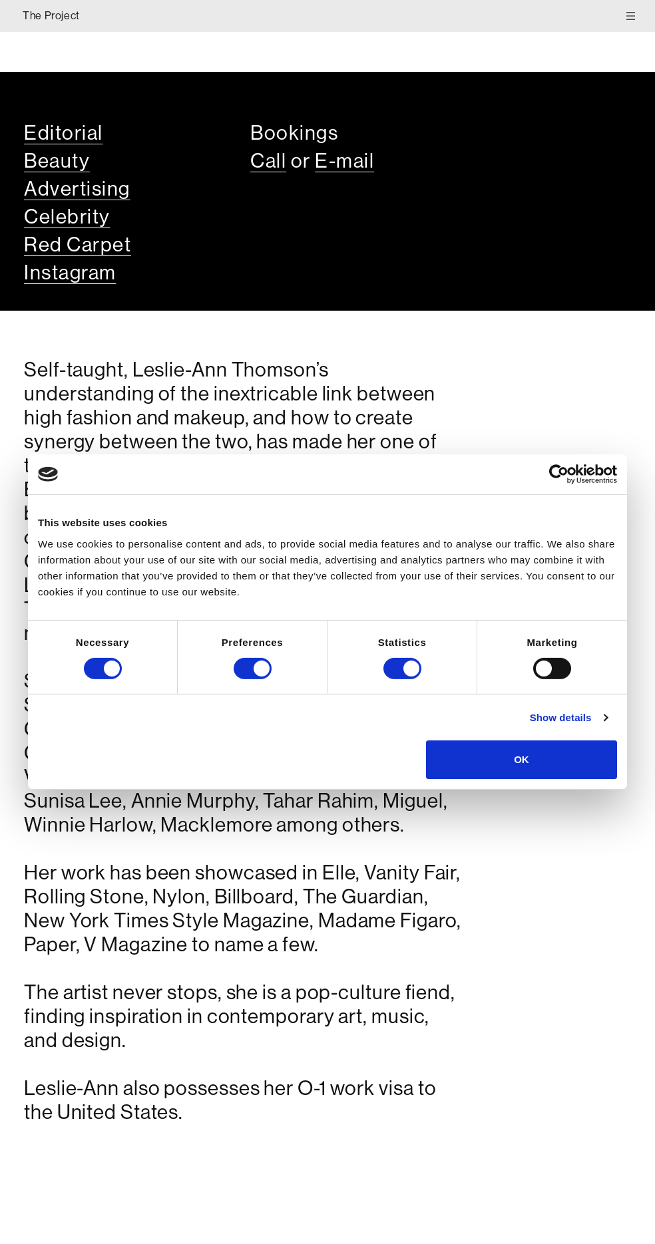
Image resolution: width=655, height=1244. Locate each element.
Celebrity (67, 217)
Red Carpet (77, 244)
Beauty (57, 161)
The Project (51, 15)
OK (521, 759)
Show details (561, 717)
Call (268, 161)
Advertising (77, 189)
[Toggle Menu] (634, 15)
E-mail (344, 161)
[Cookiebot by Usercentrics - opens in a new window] (559, 474)
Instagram (70, 272)
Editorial (63, 133)
